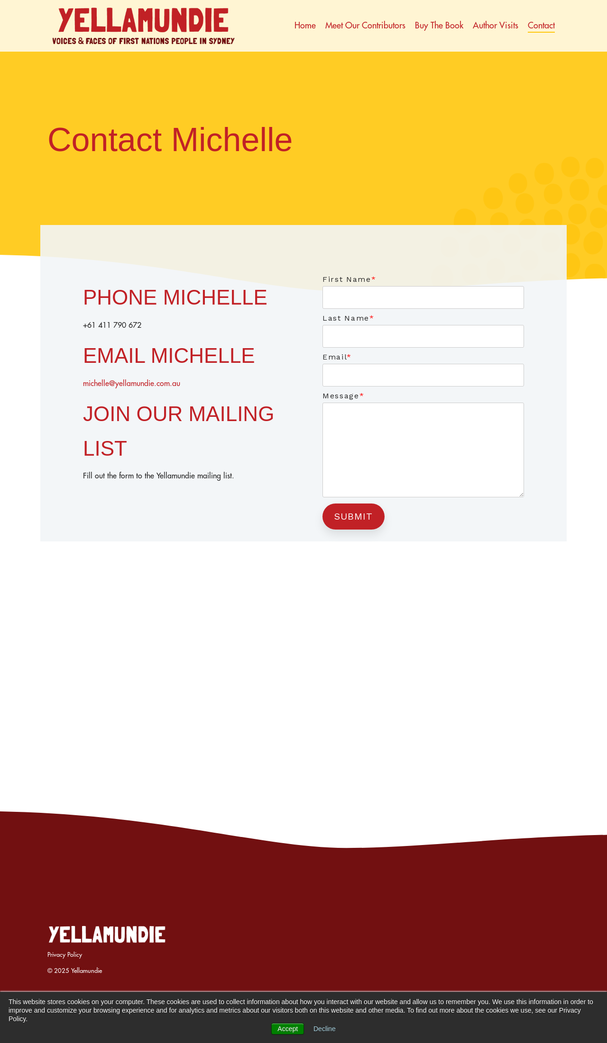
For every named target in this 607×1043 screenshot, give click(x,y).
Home (305, 25)
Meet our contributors (365, 25)
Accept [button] (287, 1029)
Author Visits (495, 25)
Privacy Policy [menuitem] (64, 954)
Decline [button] (324, 1029)
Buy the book (439, 25)
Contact (541, 25)
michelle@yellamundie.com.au (131, 383)
